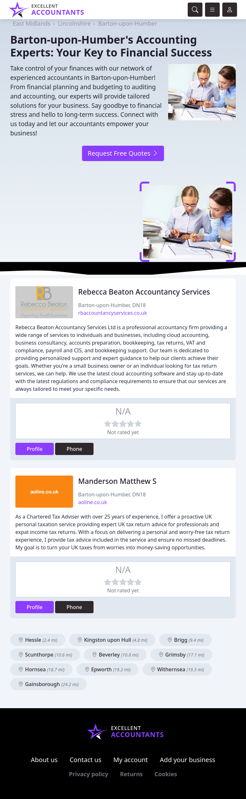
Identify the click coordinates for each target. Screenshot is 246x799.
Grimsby (181, 654)
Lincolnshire (74, 23)
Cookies (165, 774)
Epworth (108, 669)
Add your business (187, 759)
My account (130, 759)
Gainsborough (48, 684)
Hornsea (41, 669)
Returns (131, 774)
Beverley (115, 654)
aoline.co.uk (92, 502)
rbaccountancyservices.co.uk (112, 312)
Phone (74, 448)
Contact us (86, 759)
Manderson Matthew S (117, 481)
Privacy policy (88, 774)
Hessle (37, 639)
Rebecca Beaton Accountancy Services (144, 292)
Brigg (185, 639)
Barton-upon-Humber (127, 23)
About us (44, 759)
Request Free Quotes (122, 153)
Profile (35, 448)
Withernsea (177, 669)
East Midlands (32, 23)
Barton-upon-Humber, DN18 (112, 305)
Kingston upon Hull (112, 639)
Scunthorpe (45, 654)
